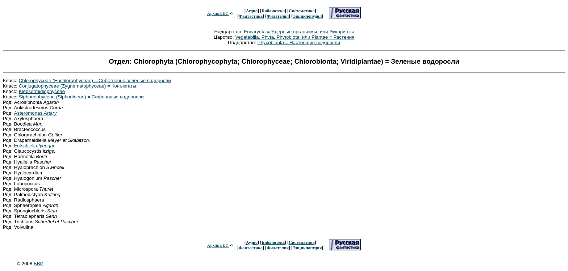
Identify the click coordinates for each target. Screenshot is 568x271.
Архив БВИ (218, 13)
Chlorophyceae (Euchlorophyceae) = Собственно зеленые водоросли (95, 80)
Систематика (301, 10)
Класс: (11, 80)
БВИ (38, 263)
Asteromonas (35, 113)
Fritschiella (34, 145)
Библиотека (273, 10)
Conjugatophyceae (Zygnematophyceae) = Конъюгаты (77, 86)
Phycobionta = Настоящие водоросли (299, 42)
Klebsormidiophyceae (42, 91)
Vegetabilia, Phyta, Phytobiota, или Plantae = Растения (294, 37)
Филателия (278, 16)
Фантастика (251, 16)
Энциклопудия (307, 16)
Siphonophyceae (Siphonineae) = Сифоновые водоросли (81, 96)
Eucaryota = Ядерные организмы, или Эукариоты (299, 31)
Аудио (252, 10)
